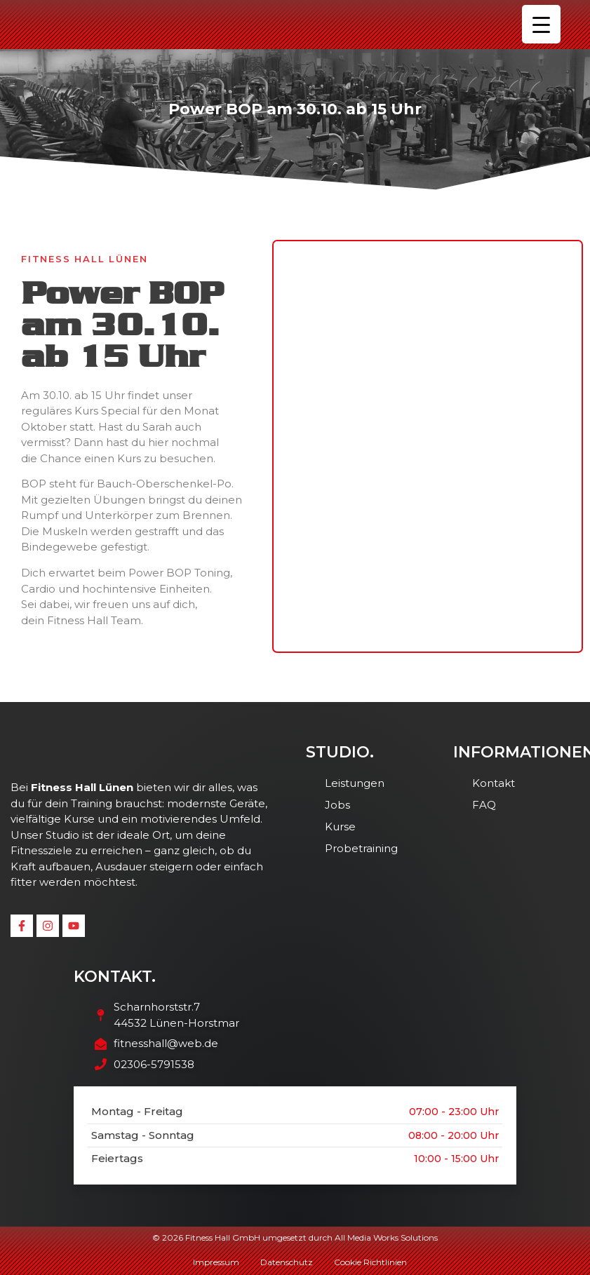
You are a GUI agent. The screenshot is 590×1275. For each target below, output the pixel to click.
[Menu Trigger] (541, 24)
